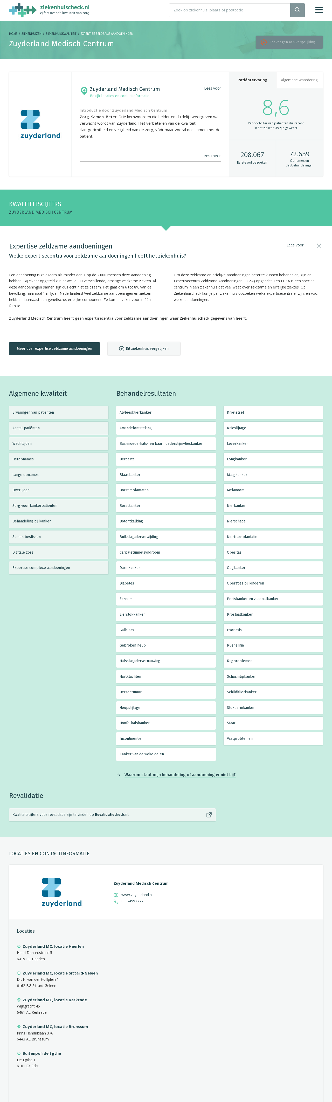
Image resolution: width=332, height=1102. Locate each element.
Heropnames (23, 459)
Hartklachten (130, 676)
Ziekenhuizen (32, 34)
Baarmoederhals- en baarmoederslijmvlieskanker (161, 443)
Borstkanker (130, 505)
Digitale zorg (22, 552)
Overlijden (21, 490)
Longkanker (237, 459)
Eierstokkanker (132, 614)
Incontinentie (130, 738)
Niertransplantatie (242, 537)
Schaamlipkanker (241, 676)
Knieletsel (235, 412)
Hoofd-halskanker (135, 723)
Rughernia (235, 645)
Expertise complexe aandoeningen (41, 568)
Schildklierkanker (242, 692)
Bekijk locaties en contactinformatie (119, 96)
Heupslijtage (130, 707)
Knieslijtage (236, 428)
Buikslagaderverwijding (139, 537)
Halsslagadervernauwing (140, 661)
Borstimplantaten (134, 490)
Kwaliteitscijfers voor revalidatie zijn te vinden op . (70, 814)
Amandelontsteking (136, 428)
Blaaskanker (130, 475)
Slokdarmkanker (241, 707)
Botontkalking (131, 521)
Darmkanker (130, 568)
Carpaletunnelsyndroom (140, 552)
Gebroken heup (133, 645)
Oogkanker (236, 568)
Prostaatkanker (240, 614)
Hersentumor (131, 692)
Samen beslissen (26, 537)
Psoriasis (234, 630)
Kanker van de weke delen (142, 754)
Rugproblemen (239, 661)
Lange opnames (25, 475)
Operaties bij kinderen (245, 583)
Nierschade (236, 521)
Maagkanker (237, 475)
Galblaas (127, 630)
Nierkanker (236, 505)
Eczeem (126, 599)
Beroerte (127, 459)
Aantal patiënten (26, 428)
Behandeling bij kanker (31, 521)
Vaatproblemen (240, 738)
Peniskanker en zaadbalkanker (253, 599)
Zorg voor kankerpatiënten (34, 505)
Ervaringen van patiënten (33, 412)
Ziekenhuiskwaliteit (61, 34)
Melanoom (235, 490)
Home (13, 34)
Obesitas (234, 552)
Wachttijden (22, 443)
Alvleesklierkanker (135, 412)
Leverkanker (237, 443)
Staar (231, 723)
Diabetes (127, 583)
